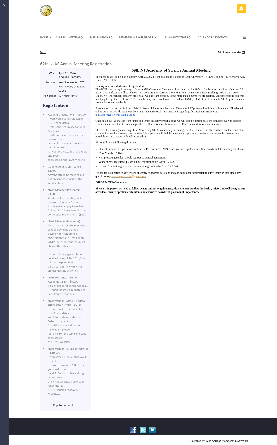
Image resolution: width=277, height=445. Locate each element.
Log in (241, 8)
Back (43, 52)
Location (51, 82)
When (52, 73)
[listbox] (232, 52)
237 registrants (67, 95)
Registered (49, 95)
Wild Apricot (213, 440)
